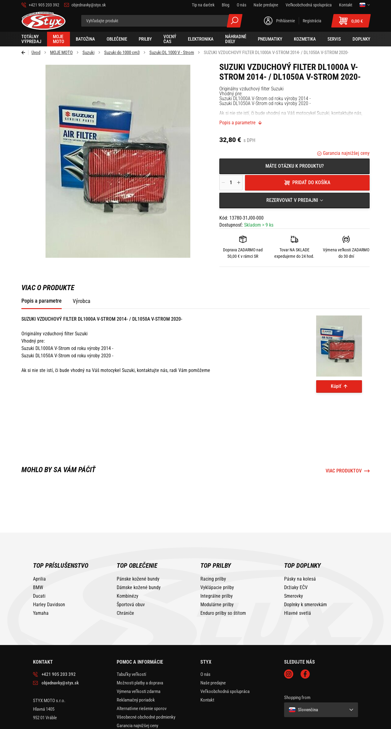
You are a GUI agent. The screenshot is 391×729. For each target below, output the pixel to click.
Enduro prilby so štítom (223, 576)
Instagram (288, 637)
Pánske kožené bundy (138, 542)
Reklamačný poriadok (136, 663)
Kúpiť (336, 386)
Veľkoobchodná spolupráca (225, 655)
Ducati (39, 559)
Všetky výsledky (234, 20)
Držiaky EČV (296, 551)
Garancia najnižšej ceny (346, 153)
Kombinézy (127, 559)
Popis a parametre (237, 123)
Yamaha (41, 576)
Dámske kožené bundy (139, 551)
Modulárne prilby (217, 568)
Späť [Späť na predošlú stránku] (24, 52)
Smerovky (293, 559)
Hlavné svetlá (297, 576)
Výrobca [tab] (81, 301)
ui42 (354, 723)
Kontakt (207, 663)
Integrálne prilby (216, 559)
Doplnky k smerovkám (305, 568)
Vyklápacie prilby (217, 551)
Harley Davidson (49, 568)
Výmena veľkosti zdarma (138, 655)
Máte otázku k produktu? (294, 166)
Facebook (305, 637)
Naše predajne (213, 646)
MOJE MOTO (61, 52)
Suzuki (88, 52)
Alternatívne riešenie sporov (141, 672)
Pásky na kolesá (300, 542)
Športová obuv (131, 568)
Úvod (35, 52)
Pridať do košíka (311, 182)
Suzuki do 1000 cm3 (122, 52)
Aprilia (39, 542)
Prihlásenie (285, 20)
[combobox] (294, 200)
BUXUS (340, 723)
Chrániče (125, 576)
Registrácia (312, 20)
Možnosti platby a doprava (140, 646)
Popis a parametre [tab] (41, 300)
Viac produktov (344, 434)
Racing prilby (213, 542)
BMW (38, 551)
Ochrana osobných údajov (140, 697)
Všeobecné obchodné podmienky (146, 680)
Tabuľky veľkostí (131, 637)
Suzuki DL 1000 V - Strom (171, 52)
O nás (205, 637)
